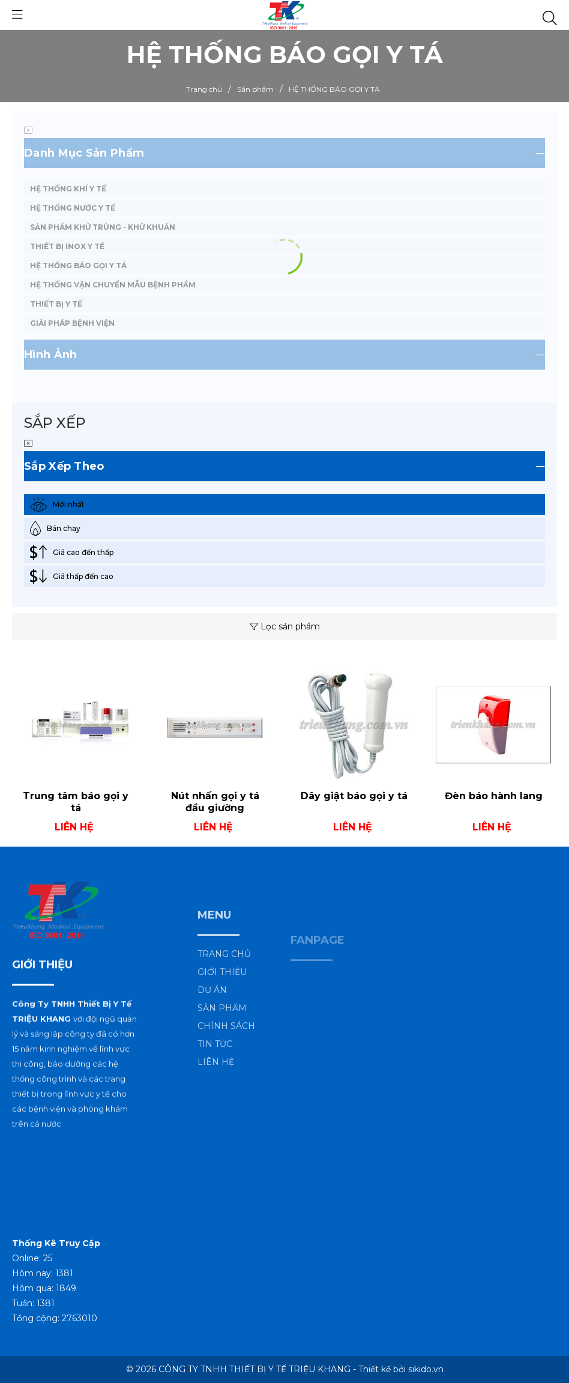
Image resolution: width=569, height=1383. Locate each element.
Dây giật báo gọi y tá (354, 796)
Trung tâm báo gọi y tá (75, 802)
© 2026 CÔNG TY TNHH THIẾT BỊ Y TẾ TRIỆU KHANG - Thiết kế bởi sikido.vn (285, 1369)
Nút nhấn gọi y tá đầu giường (215, 802)
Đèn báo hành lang (494, 796)
